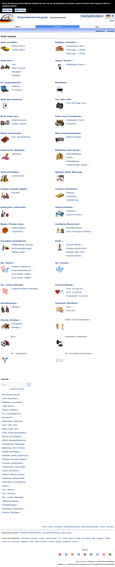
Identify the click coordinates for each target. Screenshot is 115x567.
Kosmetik (15, 193)
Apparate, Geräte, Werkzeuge (68, 172)
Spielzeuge (16, 154)
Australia (78, 538)
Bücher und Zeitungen (11, 133)
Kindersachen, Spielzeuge (12, 150)
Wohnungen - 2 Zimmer (75, 53)
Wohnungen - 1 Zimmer (75, 50)
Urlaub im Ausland (73, 215)
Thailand (108, 538)
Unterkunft (70, 211)
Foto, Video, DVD (63, 99)
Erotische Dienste (73, 245)
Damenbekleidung (73, 154)
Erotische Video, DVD (75, 252)
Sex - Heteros (7, 263)
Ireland (71, 538)
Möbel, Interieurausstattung (67, 133)
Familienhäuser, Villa (74, 46)
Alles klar (7, 10)
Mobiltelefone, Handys (75, 64)
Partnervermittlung (63, 285)
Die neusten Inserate (11, 395)
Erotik (58, 241)
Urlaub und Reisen (63, 207)
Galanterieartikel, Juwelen (76, 165)
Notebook (16, 86)
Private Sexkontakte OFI (21, 270)
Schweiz (42, 538)
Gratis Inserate (66, 533)
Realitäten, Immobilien (65, 42)
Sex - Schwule (61, 263)
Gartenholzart (17, 231)
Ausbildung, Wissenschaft (67, 224)
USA (59, 538)
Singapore (99, 538)
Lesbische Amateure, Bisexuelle (24, 289)
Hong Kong (15, 541)
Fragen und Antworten (55, 527)
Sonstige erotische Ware (76, 248)
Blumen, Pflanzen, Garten (12, 224)
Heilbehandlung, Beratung (22, 245)
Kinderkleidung (72, 161)
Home (112, 21)
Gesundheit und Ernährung (13, 241)
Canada (65, 538)
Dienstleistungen (8, 303)
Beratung (70, 193)
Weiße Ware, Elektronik (11, 99)
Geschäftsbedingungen (72, 527)
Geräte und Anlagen (10, 172)
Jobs (14, 64)
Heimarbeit (16, 72)
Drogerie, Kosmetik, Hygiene (14, 189)
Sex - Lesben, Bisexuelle (12, 285)
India (93, 538)
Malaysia (59, 541)
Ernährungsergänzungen (22, 248)
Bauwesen (16, 75)
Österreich (34, 538)
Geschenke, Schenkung (66, 303)
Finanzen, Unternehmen (66, 189)
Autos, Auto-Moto (9, 42)
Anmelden (110, 31)
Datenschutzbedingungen (89, 527)
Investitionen (71, 196)
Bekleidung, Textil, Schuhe (67, 150)
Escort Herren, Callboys (21, 278)
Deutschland (25, 538)
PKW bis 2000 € (18, 46)
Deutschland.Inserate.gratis (32, 17)
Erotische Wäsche (73, 256)
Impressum (110, 527)
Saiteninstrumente (19, 120)
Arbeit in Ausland (18, 68)
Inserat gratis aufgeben (92, 16)
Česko (31, 541)
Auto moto (70, 311)
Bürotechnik (60, 83)
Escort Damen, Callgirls (21, 274)
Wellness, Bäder (18, 252)
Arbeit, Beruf (6, 61)
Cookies (102, 527)
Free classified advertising (51, 533)
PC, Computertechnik (10, 83)
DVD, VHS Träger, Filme (76, 103)
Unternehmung (72, 200)
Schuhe (69, 158)
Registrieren (100, 31)
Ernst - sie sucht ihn (74, 289)
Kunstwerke (71, 124)
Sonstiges (16, 327)
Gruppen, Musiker (19, 124)
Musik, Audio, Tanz (9, 116)
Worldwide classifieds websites (30, 533)
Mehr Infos (20, 10)
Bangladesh (67, 541)
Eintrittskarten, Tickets (75, 120)
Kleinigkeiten (17, 324)
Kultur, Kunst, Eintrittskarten (68, 116)
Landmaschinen (18, 176)
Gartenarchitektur (19, 228)
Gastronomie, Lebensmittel (13, 207)
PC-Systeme (17, 90)
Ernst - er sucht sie (73, 292)
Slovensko (44, 541)
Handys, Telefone (63, 61)
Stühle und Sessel (73, 137)
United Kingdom (51, 538)
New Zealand (86, 538)
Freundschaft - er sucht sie (77, 296)
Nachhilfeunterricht (73, 228)
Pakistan (52, 541)
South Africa (6, 541)
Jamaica (75, 541)
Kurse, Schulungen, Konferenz (78, 231)
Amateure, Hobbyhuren (21, 267)
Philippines (24, 541)
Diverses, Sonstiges (10, 320)
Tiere (68, 307)
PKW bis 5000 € (18, 50)
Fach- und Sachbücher (21, 137)
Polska (37, 541)
